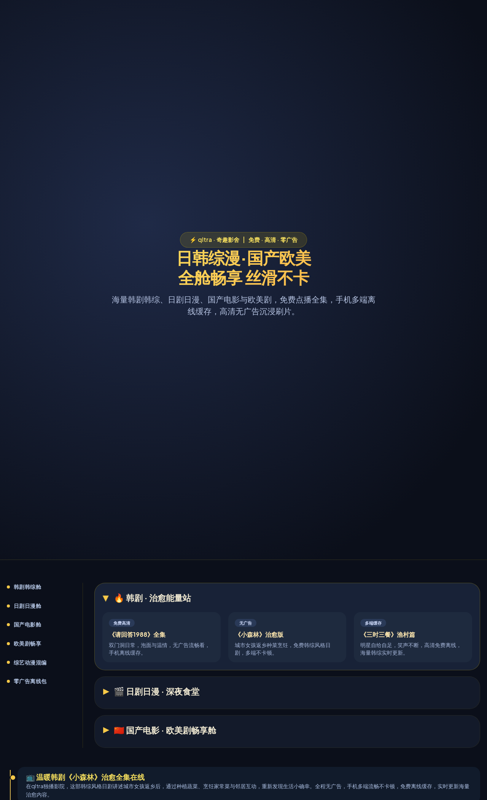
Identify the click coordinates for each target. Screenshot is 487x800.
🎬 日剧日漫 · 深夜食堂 (156, 691)
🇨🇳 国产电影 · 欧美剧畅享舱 (165, 730)
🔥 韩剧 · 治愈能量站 (152, 597)
